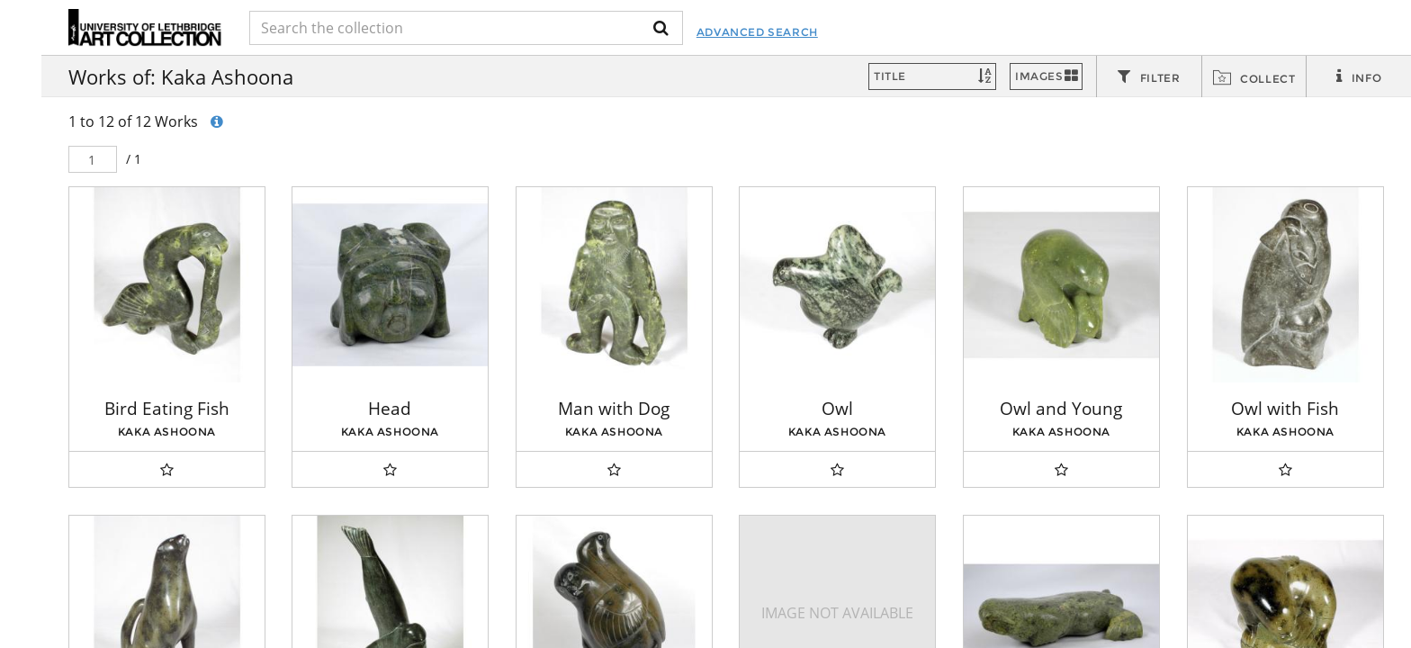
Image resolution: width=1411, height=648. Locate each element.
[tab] (1149, 77)
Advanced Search (775, 32)
